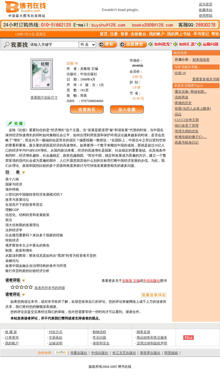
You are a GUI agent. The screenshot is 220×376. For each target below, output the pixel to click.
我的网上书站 (179, 34)
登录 (124, 34)
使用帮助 (205, 16)
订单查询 (12, 338)
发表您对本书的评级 (49, 288)
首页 (104, 34)
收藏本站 (205, 10)
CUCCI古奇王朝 (187, 120)
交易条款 (55, 338)
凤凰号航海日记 (187, 142)
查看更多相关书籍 (205, 79)
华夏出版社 (78, 353)
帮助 (215, 34)
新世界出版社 (150, 353)
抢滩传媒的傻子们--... (191, 137)
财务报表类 (201, 60)
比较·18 (180, 73)
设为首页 (205, 4)
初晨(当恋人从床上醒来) (193, 109)
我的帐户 (157, 34)
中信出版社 (99, 353)
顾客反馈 (143, 332)
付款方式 (55, 332)
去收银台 (138, 34)
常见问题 (99, 338)
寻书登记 (201, 34)
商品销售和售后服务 (152, 338)
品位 (178, 114)
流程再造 (181, 97)
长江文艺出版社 (124, 353)
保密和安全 (101, 343)
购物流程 (99, 332)
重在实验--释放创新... (191, 92)
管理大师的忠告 (187, 131)
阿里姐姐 (171, 353)
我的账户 (12, 343)
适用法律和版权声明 (152, 343)
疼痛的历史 (183, 103)
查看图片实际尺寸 (44, 98)
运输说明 (55, 343)
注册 (114, 34)
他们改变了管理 (187, 126)
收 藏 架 (11, 332)
